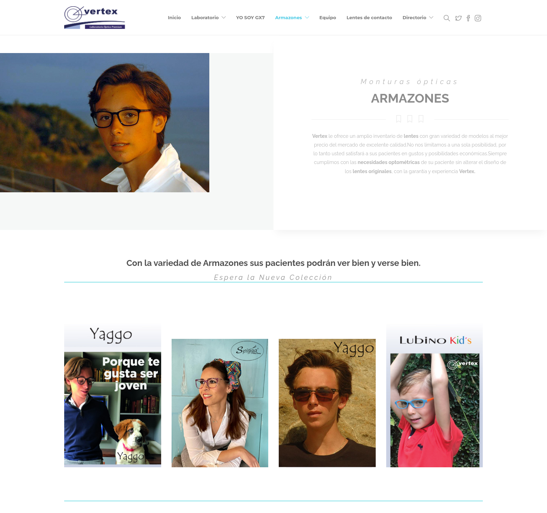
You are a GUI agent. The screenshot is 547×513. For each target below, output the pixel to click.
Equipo (328, 17)
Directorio (414, 17)
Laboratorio (205, 17)
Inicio (174, 17)
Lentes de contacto (369, 17)
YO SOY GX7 (250, 17)
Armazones (288, 17)
